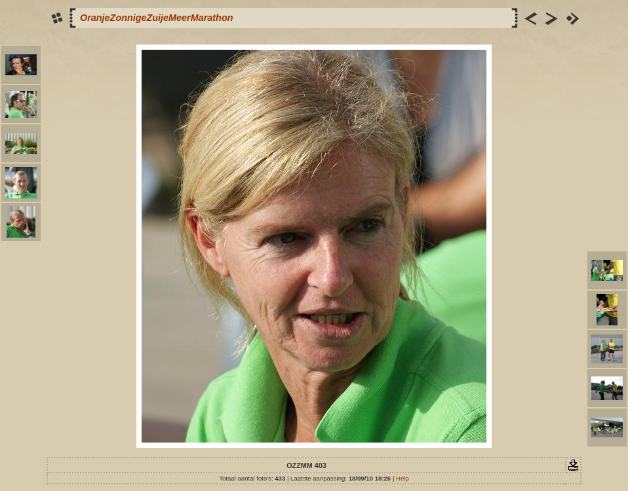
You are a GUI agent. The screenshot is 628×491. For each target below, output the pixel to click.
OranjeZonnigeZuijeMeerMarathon (156, 17)
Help (402, 478)
